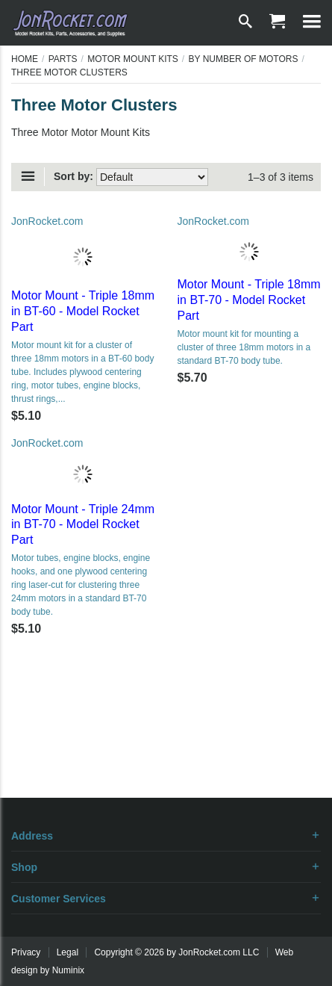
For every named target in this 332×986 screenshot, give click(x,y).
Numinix (68, 970)
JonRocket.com (47, 221)
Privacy (25, 952)
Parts (63, 59)
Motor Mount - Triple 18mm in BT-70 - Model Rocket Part (249, 300)
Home (24, 59)
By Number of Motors (243, 59)
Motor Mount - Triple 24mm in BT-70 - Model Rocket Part (82, 525)
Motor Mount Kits (132, 59)
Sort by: (73, 176)
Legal (67, 952)
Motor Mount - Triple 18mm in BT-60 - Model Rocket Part (82, 311)
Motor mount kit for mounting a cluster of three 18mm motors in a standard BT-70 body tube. (244, 347)
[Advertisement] (166, 745)
